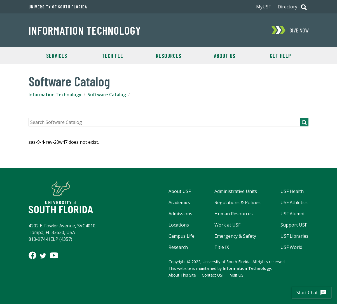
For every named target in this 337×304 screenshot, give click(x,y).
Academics (179, 202)
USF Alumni (292, 214)
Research (178, 247)
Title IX (221, 247)
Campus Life (181, 236)
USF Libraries (294, 236)
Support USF (293, 225)
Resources (168, 55)
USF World (291, 247)
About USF (179, 191)
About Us (224, 55)
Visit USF (238, 275)
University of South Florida (58, 6)
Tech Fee (112, 55)
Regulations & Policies (237, 202)
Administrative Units (235, 191)
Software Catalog (107, 94)
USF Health (292, 191)
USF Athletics (294, 202)
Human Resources (233, 214)
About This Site (182, 275)
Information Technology (85, 30)
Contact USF (213, 275)
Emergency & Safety (235, 236)
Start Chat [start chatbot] (311, 292)
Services (56, 55)
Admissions (180, 214)
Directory (287, 6)
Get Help (280, 55)
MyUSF (263, 6)
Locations (178, 225)
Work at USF (227, 225)
